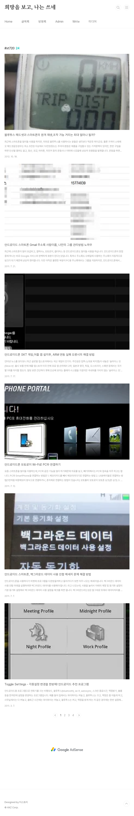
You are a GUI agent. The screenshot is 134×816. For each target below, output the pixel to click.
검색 (118, 7)
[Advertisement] (67, 749)
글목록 (25, 21)
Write (76, 21)
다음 (79, 715)
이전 (55, 715)
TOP (126, 804)
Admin (59, 21)
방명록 (42, 21)
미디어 (93, 21)
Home (8, 21)
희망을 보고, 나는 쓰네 (30, 7)
